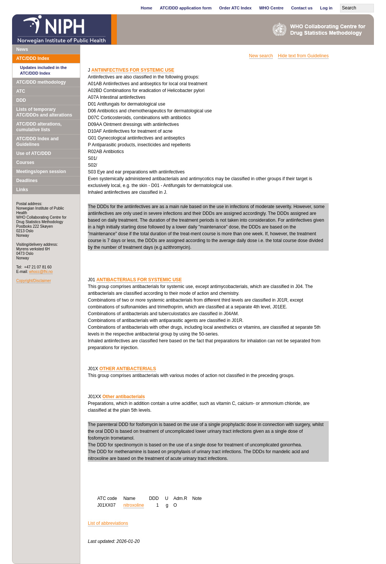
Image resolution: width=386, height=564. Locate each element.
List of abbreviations (108, 523)
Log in (326, 8)
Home (146, 8)
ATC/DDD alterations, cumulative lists (38, 126)
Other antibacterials (124, 396)
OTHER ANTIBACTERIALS (128, 368)
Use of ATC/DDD (33, 153)
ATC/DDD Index (32, 58)
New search (261, 55)
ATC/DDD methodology (41, 82)
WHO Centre (271, 8)
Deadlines (27, 180)
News (22, 49)
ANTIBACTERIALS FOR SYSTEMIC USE (139, 279)
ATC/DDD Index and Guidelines (37, 141)
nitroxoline (133, 505)
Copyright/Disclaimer (33, 281)
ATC (20, 91)
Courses (25, 162)
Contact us (301, 8)
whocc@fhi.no (41, 272)
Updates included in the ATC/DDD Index (43, 70)
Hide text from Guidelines (303, 55)
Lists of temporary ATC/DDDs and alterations (44, 112)
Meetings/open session (41, 171)
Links (22, 189)
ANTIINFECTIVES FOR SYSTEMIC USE (132, 70)
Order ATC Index (235, 8)
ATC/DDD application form (185, 8)
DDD (21, 100)
